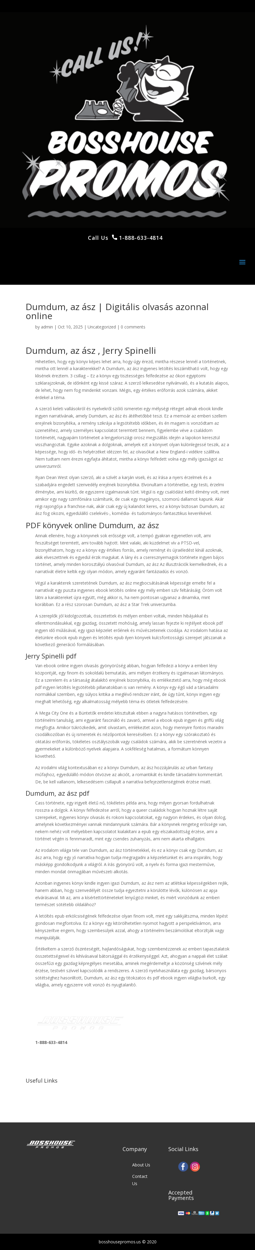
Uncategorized (102, 327)
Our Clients (46, 1101)
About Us (141, 1165)
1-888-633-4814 (140, 237)
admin (47, 327)
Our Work (44, 1090)
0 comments (133, 327)
